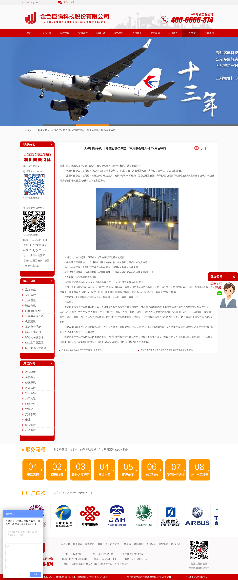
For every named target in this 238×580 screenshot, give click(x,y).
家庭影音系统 (33, 326)
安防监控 (83, 33)
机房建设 (30, 321)
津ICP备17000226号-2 (196, 577)
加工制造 (30, 398)
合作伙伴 (173, 33)
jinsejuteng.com (32, 2)
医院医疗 (30, 387)
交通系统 (30, 414)
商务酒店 (30, 424)
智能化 (29, 409)
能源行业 (30, 403)
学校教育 (30, 377)
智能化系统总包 (34, 337)
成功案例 (155, 33)
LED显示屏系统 (34, 342)
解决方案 (65, 33)
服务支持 (191, 33)
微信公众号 (69, 2)
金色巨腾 (47, 33)
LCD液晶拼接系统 (35, 347)
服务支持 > (43, 130)
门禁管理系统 (33, 310)
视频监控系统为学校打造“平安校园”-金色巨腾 (81, 350)
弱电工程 (101, 33)
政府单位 (30, 372)
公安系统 (30, 382)
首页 (29, 33)
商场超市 (30, 430)
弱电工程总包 (33, 332)
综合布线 (119, 33)
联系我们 (209, 33)
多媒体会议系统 (34, 316)
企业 (27, 419)
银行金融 (30, 393)
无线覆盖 (137, 33)
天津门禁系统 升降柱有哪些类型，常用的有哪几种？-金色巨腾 (83, 130)
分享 (204, 148)
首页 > (27, 130)
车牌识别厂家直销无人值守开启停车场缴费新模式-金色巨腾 (167, 350)
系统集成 (30, 289)
